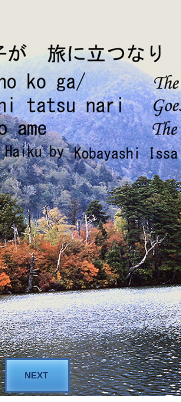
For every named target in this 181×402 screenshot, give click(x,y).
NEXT (36, 375)
